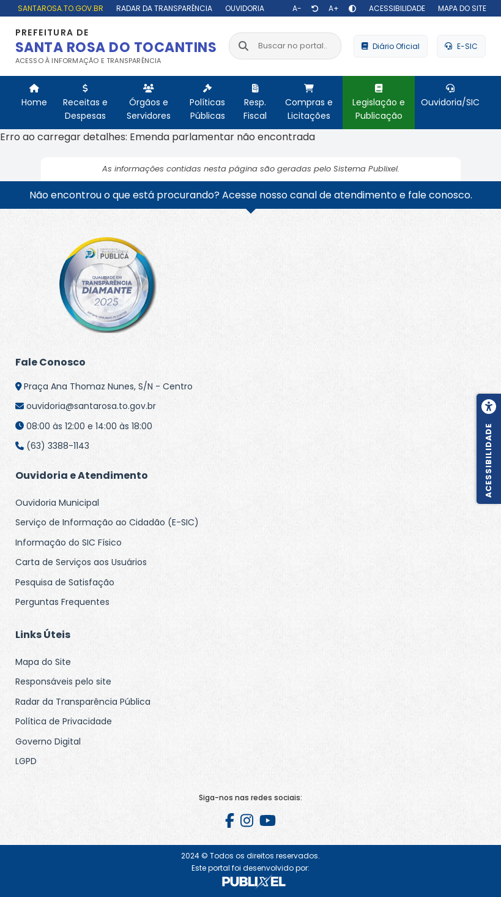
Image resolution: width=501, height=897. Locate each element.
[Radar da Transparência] (162, 8)
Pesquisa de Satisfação (64, 582)
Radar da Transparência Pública (82, 702)
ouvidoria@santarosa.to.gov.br (91, 406)
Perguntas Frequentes (62, 602)
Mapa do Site (43, 662)
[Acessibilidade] (395, 8)
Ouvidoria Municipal (57, 503)
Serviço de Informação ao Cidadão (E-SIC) (107, 522)
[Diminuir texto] (297, 9)
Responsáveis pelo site (63, 681)
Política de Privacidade (63, 721)
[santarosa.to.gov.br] (59, 8)
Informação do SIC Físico (68, 542)
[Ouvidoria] (243, 8)
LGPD (26, 761)
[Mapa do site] (460, 8)
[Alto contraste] (352, 8)
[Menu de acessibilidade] (489, 449)
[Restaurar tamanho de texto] (315, 8)
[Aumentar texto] (334, 9)
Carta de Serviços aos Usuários (81, 562)
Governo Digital (48, 741)
